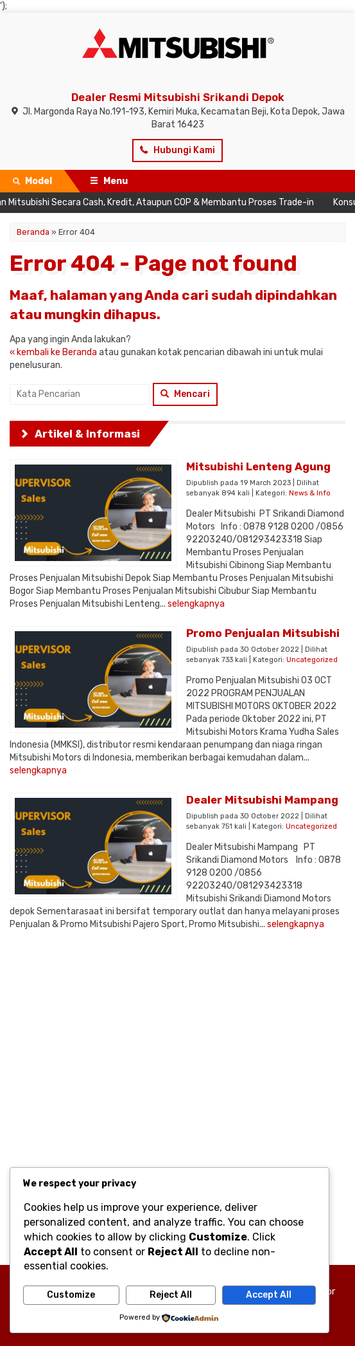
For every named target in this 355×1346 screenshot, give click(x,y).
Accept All (268, 1294)
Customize (71, 1294)
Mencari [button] (185, 394)
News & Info (310, 493)
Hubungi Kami (177, 150)
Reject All (171, 1294)
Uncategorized (312, 660)
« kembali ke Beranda (53, 352)
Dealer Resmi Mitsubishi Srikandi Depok (177, 97)
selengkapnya (196, 603)
